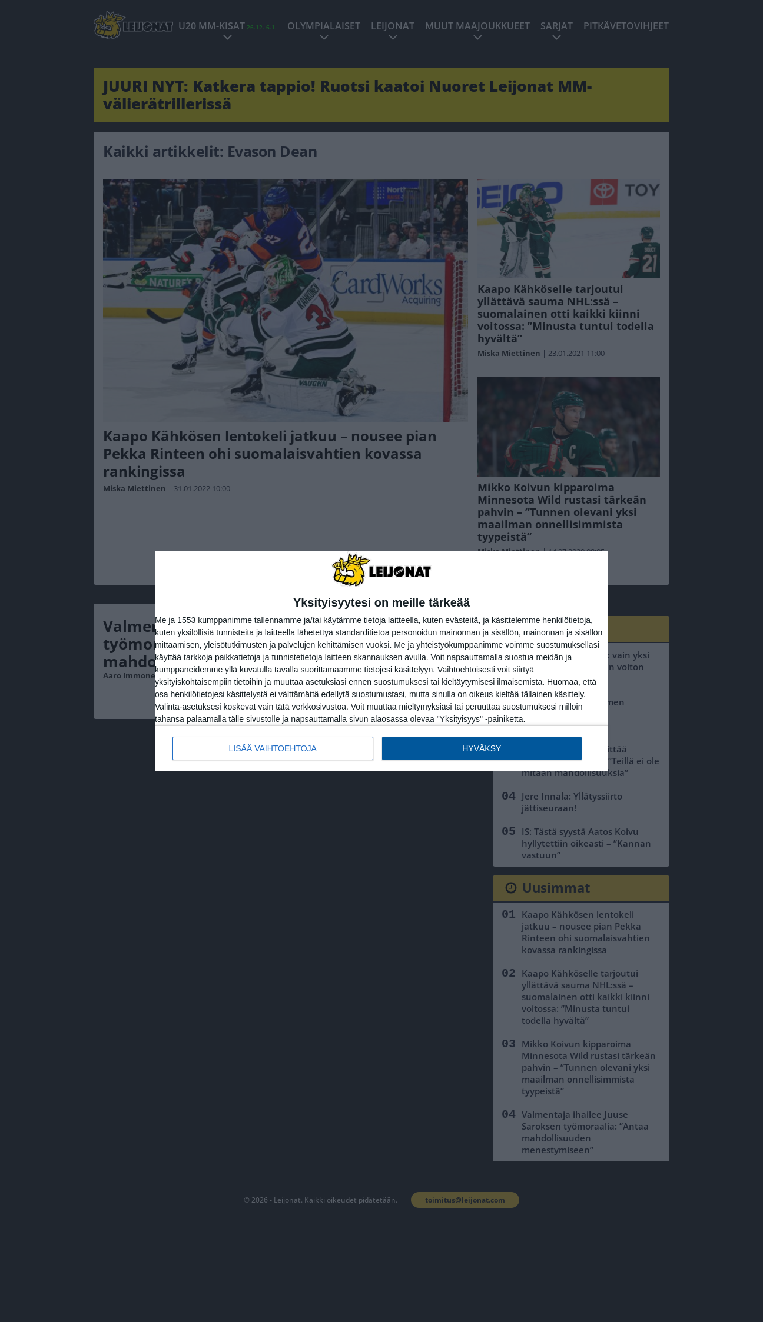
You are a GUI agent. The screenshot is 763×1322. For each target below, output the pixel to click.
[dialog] (381, 661)
